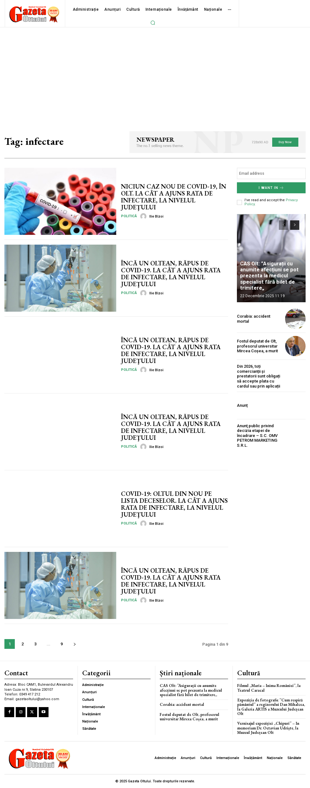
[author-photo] (144, 216)
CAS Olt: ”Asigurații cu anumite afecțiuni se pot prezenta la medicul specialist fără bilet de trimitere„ (269, 276)
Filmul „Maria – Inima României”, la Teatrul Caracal (269, 688)
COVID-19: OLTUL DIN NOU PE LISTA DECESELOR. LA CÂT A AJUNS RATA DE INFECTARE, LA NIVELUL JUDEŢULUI (174, 504)
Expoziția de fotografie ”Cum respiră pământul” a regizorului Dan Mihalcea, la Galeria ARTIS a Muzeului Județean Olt (271, 706)
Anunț (242, 405)
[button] (153, 23)
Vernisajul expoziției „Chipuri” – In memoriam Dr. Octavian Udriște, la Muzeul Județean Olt (268, 728)
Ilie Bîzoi (156, 216)
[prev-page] (283, 225)
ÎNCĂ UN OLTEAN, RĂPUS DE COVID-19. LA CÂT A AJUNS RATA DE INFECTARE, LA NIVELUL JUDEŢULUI (170, 273)
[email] (271, 173)
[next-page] (74, 644)
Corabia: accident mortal (182, 704)
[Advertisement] (155, 75)
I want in (271, 187)
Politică (129, 216)
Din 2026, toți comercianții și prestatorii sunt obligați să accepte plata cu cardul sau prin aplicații (258, 376)
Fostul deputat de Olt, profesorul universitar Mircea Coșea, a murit (257, 346)
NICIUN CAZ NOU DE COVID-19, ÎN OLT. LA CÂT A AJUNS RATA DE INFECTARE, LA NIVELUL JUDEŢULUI (173, 196)
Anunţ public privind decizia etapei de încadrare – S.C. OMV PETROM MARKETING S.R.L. (257, 435)
